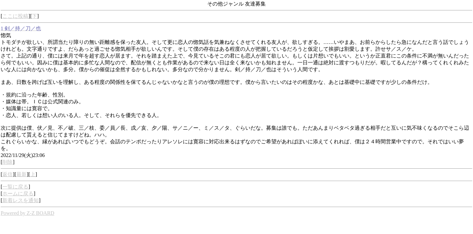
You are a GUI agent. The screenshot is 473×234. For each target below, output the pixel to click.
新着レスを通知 (20, 200)
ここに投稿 (15, 16)
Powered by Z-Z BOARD (27, 213)
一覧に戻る (15, 186)
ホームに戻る (18, 193)
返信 (7, 174)
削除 (7, 162)
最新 (21, 174)
